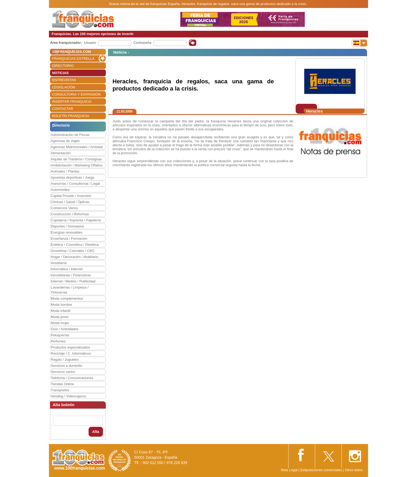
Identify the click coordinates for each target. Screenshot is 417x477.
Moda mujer (60, 323)
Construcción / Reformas (70, 214)
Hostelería (58, 263)
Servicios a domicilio (66, 366)
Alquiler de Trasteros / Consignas (76, 159)
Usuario (90, 43)
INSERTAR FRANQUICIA (71, 102)
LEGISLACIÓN (63, 87)
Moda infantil (60, 311)
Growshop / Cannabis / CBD (72, 251)
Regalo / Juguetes (65, 360)
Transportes (60, 390)
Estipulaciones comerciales (321, 470)
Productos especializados (70, 347)
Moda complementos (67, 298)
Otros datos (354, 470)
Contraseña (142, 43)
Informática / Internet (66, 269)
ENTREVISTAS (64, 80)
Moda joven (60, 317)
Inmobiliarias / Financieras (71, 275)
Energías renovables (66, 232)
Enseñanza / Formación (69, 238)
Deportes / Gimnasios (67, 226)
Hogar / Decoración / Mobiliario (74, 257)
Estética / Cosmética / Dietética (75, 245)
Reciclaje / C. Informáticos (71, 353)
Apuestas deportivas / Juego (72, 177)
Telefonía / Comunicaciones (72, 378)
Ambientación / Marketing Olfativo (76, 165)
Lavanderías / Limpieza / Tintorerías (70, 289)
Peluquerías (60, 335)
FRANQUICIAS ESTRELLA (73, 59)
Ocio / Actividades (64, 329)
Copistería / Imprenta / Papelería (76, 220)
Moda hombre (61, 305)
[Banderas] (359, 43)
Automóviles (60, 190)
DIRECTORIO (63, 66)
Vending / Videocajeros (68, 396)
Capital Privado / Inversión (71, 196)
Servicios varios (63, 372)
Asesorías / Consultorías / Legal (75, 184)
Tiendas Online (62, 384)
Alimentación (60, 153)
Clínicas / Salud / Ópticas (70, 202)
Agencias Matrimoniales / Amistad (77, 147)
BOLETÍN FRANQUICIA (70, 116)
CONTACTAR (62, 109)
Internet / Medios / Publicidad (73, 281)
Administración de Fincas (70, 135)
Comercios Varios (64, 208)
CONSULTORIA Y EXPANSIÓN (76, 94)
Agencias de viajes (65, 141)
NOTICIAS (60, 73)
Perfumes (58, 341)
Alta (95, 431)
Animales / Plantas (65, 171)
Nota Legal (289, 470)
